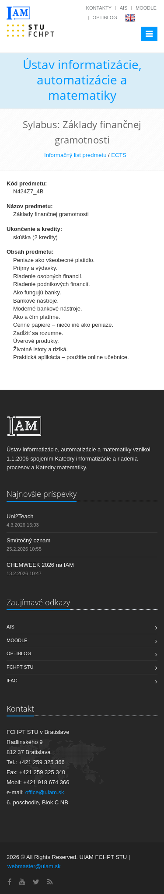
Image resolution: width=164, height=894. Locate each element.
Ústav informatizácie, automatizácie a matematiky (82, 79)
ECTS (118, 155)
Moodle (146, 7)
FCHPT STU (20, 667)
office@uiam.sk (44, 792)
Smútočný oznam (28, 540)
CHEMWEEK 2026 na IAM (40, 565)
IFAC (12, 680)
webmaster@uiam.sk (34, 866)
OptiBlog (105, 17)
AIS (124, 7)
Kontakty (99, 7)
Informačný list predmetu (75, 155)
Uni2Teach (20, 516)
